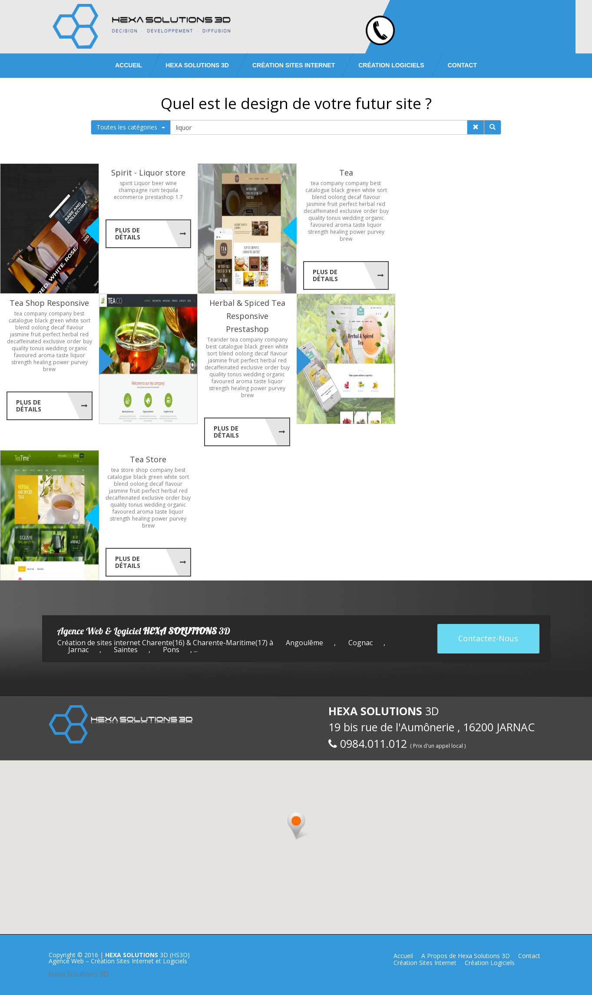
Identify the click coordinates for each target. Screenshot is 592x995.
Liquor (142, 183)
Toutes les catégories (130, 127)
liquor (374, 225)
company (332, 183)
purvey (375, 231)
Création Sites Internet (293, 65)
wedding (353, 218)
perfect (348, 204)
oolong (337, 197)
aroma (343, 225)
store (127, 470)
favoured (322, 225)
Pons (171, 649)
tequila (169, 190)
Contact (462, 65)
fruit (332, 204)
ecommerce (128, 197)
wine (171, 183)
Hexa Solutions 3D (79, 974)
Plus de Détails (127, 233)
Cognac (360, 642)
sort (382, 190)
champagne (133, 190)
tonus (334, 218)
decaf (354, 197)
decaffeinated (321, 211)
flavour (371, 197)
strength (318, 231)
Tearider (217, 339)
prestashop (159, 197)
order (371, 211)
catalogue (317, 190)
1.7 (179, 197)
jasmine (316, 204)
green (353, 190)
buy (384, 211)
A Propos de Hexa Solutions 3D (465, 956)
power (358, 231)
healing (339, 231)
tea (315, 183)
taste (359, 225)
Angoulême (304, 642)
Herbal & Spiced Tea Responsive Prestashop (247, 316)
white (368, 190)
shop (142, 470)
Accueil (128, 65)
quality (316, 218)
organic (374, 218)
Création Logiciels (391, 65)
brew (346, 238)
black (337, 190)
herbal (367, 204)
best (375, 183)
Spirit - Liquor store (148, 172)
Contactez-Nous (488, 638)
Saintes (126, 649)
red (381, 204)
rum (154, 190)
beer (158, 183)
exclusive (351, 211)
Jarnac (78, 649)
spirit (126, 183)
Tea (346, 172)
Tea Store (148, 459)
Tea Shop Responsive (49, 303)
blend (319, 197)
